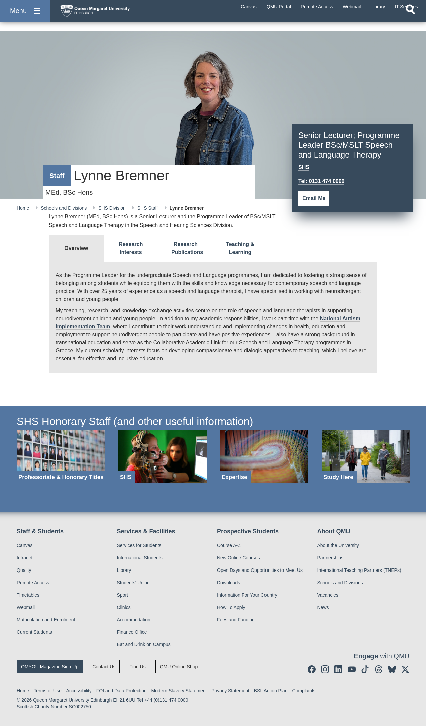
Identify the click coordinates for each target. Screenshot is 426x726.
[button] (25, 17)
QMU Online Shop (179, 666)
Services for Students (139, 545)
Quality (24, 570)
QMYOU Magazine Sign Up (49, 666)
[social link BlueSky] (392, 669)
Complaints (304, 690)
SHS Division (112, 208)
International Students (140, 557)
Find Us (137, 666)
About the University (338, 545)
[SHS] (162, 456)
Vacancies (328, 595)
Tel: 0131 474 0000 (321, 181)
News (323, 607)
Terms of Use (47, 690)
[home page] (121, 15)
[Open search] (410, 22)
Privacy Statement (230, 690)
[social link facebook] (312, 669)
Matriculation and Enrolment (46, 619)
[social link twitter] (405, 669)
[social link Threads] (379, 669)
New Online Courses (238, 557)
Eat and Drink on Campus (144, 644)
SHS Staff (148, 208)
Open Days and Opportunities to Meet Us (260, 570)
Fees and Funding (236, 619)
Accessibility (79, 690)
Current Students (34, 632)
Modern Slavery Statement (179, 690)
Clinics (124, 607)
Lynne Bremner (187, 208)
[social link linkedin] (338, 669)
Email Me (313, 198)
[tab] (76, 248)
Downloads (228, 582)
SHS (303, 167)
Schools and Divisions (64, 208)
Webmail (26, 607)
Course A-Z (229, 545)
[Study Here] (366, 456)
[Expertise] (264, 456)
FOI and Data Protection (121, 690)
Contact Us (103, 666)
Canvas (24, 545)
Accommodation (133, 619)
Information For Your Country (247, 595)
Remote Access (33, 582)
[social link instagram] (325, 669)
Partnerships (330, 557)
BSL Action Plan (271, 690)
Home (23, 208)
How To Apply (231, 607)
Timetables (28, 595)
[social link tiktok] (365, 669)
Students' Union (133, 582)
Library (124, 570)
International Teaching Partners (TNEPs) (359, 570)
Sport (122, 595)
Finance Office (132, 632)
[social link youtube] (352, 669)
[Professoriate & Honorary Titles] (61, 456)
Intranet (24, 557)
